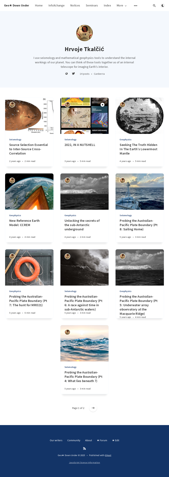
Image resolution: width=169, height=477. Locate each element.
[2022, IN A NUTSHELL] (84, 155)
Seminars (92, 5)
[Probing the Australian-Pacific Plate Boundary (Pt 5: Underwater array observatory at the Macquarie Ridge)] (140, 306)
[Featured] (102, 105)
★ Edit (115, 440)
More (122, 5)
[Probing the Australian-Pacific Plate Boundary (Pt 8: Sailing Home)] (140, 230)
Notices (75, 5)
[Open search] (154, 5)
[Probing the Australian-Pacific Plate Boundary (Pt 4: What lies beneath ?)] (84, 382)
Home (39, 5)
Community (73, 440)
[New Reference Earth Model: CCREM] (29, 230)
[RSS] (84, 448)
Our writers (56, 440)
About (88, 440)
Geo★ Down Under (16, 5)
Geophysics (125, 139)
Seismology (15, 139)
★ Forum (102, 440)
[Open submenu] (135, 5)
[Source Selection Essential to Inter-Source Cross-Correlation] (29, 155)
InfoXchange (57, 5)
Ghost (108, 455)
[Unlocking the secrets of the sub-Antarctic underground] (84, 230)
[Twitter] (73, 73)
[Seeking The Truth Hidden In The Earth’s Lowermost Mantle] (140, 155)
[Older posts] (93, 408)
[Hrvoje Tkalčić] (12, 105)
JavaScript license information (84, 462)
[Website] (66, 73)
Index (107, 5)
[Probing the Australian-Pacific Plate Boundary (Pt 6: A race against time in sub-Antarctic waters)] (84, 306)
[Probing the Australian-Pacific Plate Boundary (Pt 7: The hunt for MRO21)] (29, 306)
